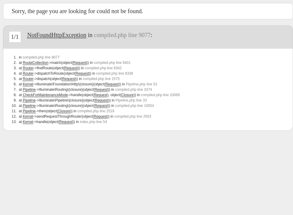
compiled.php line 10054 (134, 106)
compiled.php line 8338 (114, 73)
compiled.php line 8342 (103, 68)
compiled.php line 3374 (133, 89)
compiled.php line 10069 (160, 95)
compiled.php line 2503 (132, 116)
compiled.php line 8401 (112, 63)
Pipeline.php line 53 (141, 84)
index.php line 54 (93, 122)
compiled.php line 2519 (95, 111)
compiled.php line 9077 (122, 35)
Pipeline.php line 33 (131, 100)
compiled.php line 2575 (101, 79)
